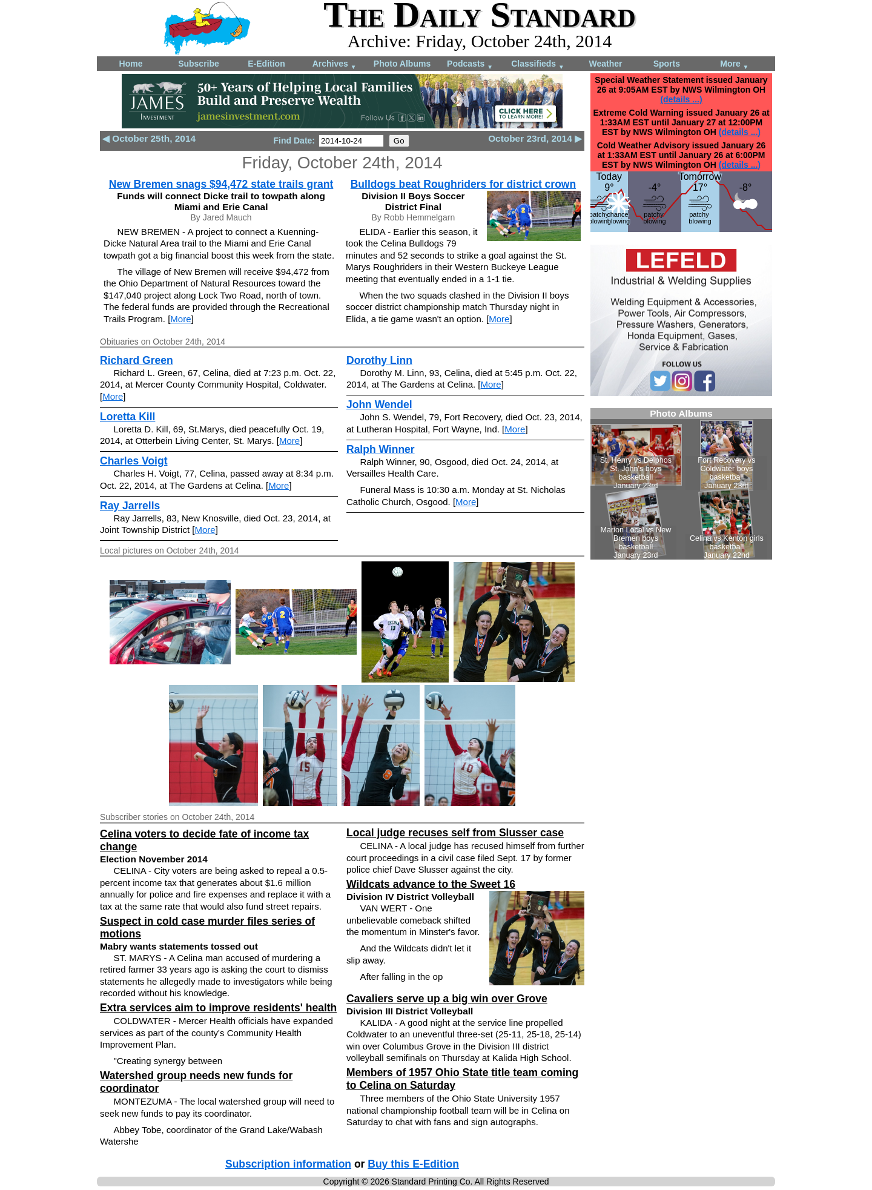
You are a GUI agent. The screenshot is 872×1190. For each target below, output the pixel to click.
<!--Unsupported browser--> (681, 484)
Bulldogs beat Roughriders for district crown (463, 184)
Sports (666, 63)
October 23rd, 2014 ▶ (535, 138)
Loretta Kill (127, 417)
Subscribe (198, 63)
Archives (334, 64)
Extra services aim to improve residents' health (218, 1008)
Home (131, 63)
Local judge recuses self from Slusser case (455, 833)
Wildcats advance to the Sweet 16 (430, 884)
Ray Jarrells (130, 506)
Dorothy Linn (379, 360)
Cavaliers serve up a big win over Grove (446, 999)
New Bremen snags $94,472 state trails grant (221, 184)
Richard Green (136, 360)
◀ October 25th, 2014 (149, 138)
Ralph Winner (380, 449)
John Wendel (379, 404)
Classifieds (537, 64)
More (734, 64)
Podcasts (470, 64)
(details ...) (681, 99)
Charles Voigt (134, 461)
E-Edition (266, 63)
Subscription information (288, 1164)
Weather (606, 63)
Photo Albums (402, 63)
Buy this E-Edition (413, 1164)
